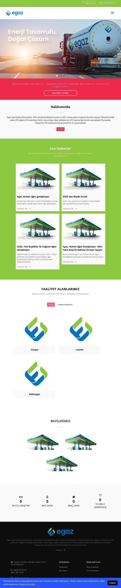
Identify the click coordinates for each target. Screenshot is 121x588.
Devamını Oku (24, 208)
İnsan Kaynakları (93, 571)
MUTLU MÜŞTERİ (21, 505)
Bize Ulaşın (63, 571)
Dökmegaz (34, 394)
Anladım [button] (112, 583)
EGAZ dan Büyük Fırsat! (75, 196)
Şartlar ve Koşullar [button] (27, 584)
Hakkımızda (63, 567)
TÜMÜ (50, 304)
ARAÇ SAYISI (74, 505)
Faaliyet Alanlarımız (65, 304)
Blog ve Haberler (93, 567)
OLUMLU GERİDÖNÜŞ (100, 506)
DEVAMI (61, 129)
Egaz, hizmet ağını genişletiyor (33, 196)
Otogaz (34, 349)
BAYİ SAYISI (47, 505)
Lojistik (79, 349)
